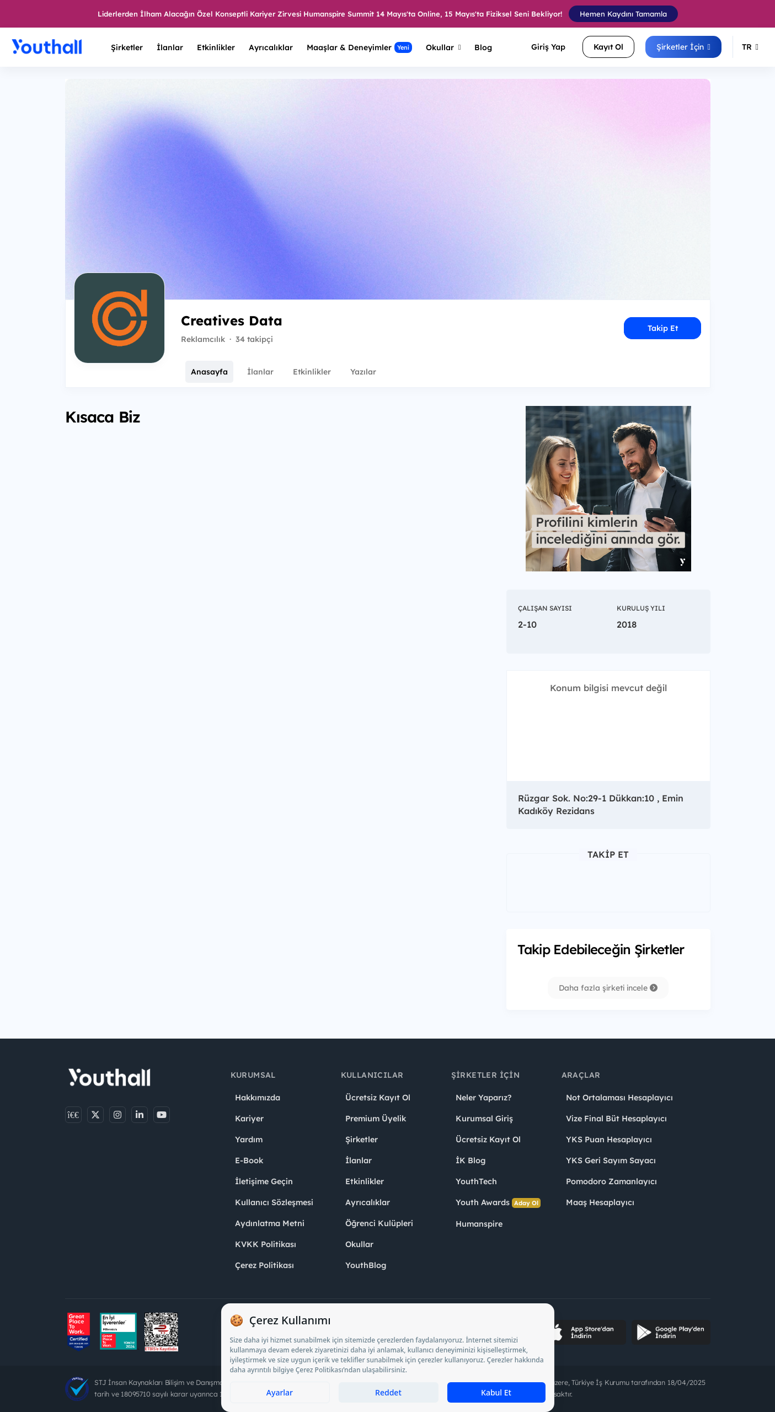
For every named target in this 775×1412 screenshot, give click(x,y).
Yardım (249, 1139)
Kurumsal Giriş (484, 1119)
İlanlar (170, 47)
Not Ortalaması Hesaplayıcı (619, 1098)
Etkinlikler (216, 47)
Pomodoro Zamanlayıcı (611, 1181)
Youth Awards (498, 1202)
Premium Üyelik (375, 1119)
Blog (483, 47)
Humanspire (479, 1224)
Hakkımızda (257, 1098)
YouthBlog (365, 1265)
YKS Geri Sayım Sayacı (611, 1160)
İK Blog (470, 1160)
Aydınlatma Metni (269, 1223)
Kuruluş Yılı (641, 608)
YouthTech (476, 1181)
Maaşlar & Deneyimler (359, 47)
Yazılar (363, 372)
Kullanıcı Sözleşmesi (274, 1202)
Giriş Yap (548, 47)
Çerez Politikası (264, 1265)
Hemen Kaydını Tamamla (623, 13)
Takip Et (663, 328)
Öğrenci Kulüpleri (379, 1223)
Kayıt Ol (608, 47)
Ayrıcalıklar (367, 1202)
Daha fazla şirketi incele (608, 988)
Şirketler (127, 47)
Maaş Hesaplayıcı (600, 1202)
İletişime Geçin (264, 1181)
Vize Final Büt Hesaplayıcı (616, 1119)
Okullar (443, 47)
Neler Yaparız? (483, 1098)
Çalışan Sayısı (545, 608)
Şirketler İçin (683, 47)
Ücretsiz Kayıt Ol (377, 1098)
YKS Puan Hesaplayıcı (609, 1139)
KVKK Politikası (265, 1244)
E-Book (249, 1160)
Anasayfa (209, 372)
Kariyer (249, 1119)
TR (750, 47)
